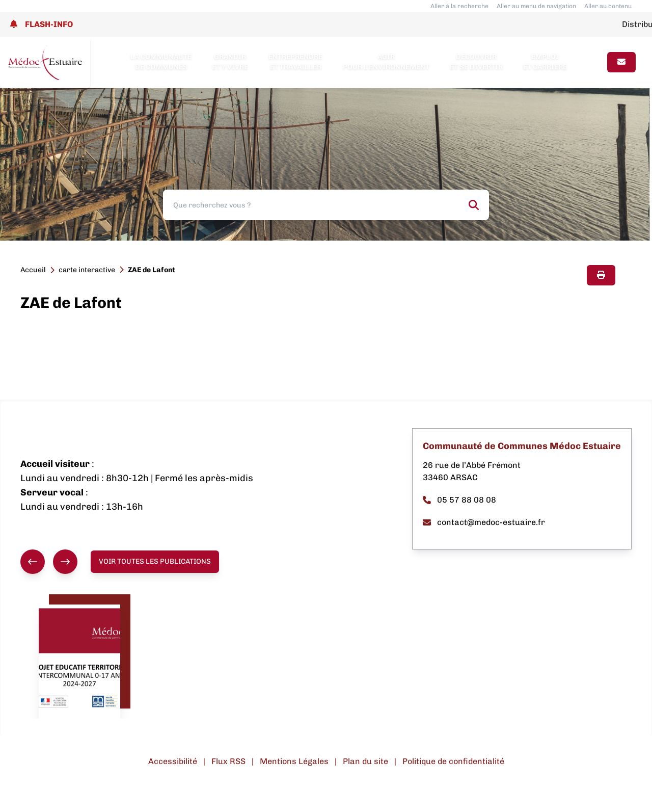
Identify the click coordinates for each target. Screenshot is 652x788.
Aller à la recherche (459, 6)
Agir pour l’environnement (386, 61)
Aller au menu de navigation (536, 6)
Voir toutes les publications (155, 561)
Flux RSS (228, 761)
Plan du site (365, 761)
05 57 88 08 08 (459, 500)
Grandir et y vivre (230, 61)
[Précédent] (32, 561)
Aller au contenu (608, 6)
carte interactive (87, 270)
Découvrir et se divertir (476, 61)
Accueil (33, 270)
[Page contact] (621, 62)
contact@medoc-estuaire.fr (484, 522)
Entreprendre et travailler (295, 61)
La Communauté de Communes (161, 61)
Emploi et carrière (545, 61)
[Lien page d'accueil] (45, 62)
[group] (48, 561)
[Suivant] (65, 561)
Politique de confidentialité (453, 761)
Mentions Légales (294, 761)
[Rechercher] (473, 205)
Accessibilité (172, 761)
